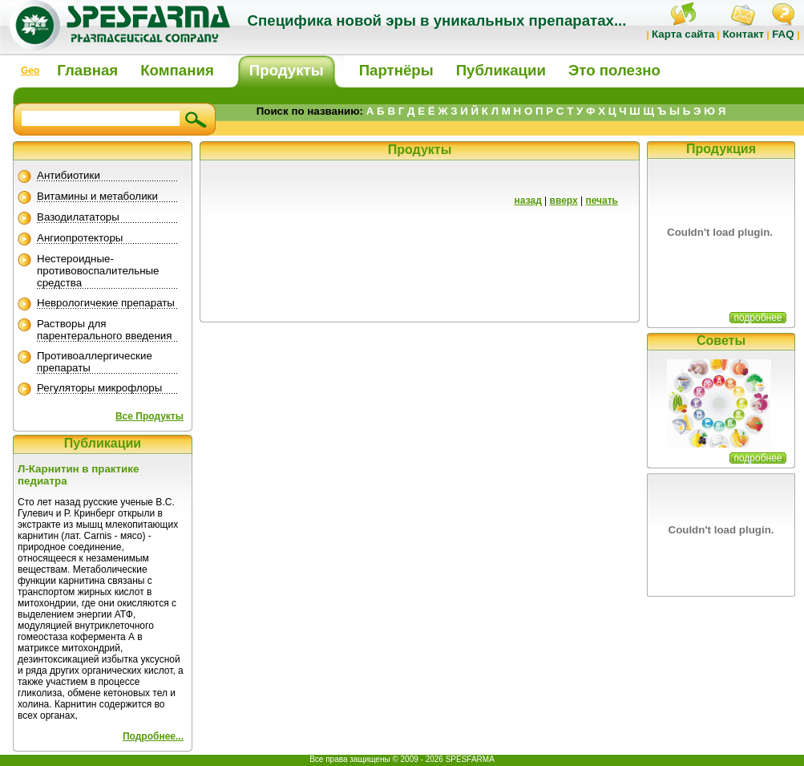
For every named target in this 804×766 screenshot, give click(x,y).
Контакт (742, 34)
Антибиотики (68, 175)
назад (528, 200)
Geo (30, 70)
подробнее (757, 317)
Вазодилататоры (78, 217)
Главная (87, 70)
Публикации (501, 70)
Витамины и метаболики (97, 196)
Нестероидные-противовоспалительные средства (98, 271)
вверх (564, 200)
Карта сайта (683, 34)
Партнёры (396, 70)
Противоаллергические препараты (94, 362)
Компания (177, 70)
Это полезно (614, 70)
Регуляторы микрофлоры (99, 388)
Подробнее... (153, 736)
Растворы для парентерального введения (104, 330)
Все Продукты (149, 416)
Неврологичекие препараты (106, 303)
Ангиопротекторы (80, 238)
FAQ (783, 34)
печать (601, 200)
